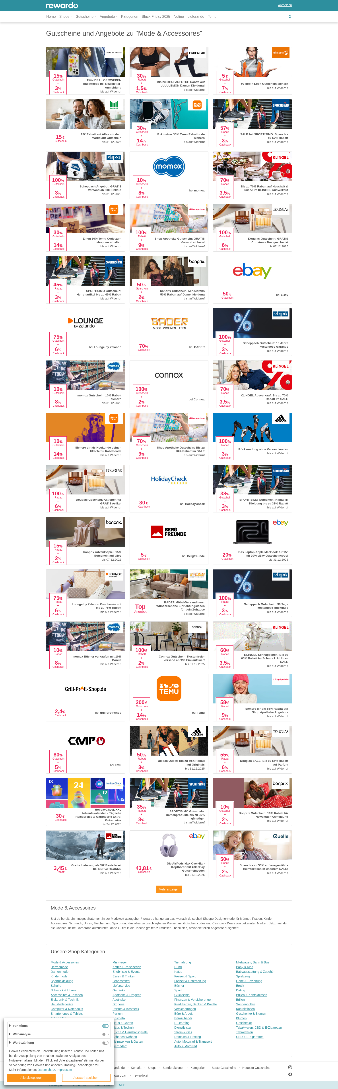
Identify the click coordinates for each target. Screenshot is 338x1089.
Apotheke (119, 999)
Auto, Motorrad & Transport (193, 1041)
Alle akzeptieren (31, 1077)
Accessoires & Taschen (67, 995)
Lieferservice (121, 985)
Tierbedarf (119, 1046)
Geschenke (244, 1023)
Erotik (240, 985)
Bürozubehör (183, 1018)
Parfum (117, 1013)
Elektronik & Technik (65, 999)
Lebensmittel (121, 981)
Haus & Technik (123, 1027)
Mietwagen (120, 962)
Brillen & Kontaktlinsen (251, 995)
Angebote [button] (107, 16)
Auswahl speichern (86, 1077)
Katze (178, 971)
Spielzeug (243, 976)
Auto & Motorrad (185, 1046)
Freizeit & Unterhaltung (190, 981)
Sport (178, 990)
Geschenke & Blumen (251, 1013)
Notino (179, 16)
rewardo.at (141, 1075)
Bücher (179, 985)
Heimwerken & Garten (128, 1041)
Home (51, 16)
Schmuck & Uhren (63, 990)
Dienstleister (182, 1027)
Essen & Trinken (124, 976)
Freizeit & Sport (185, 976)
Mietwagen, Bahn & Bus (252, 962)
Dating (240, 990)
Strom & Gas (183, 1032)
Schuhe (56, 985)
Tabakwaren (244, 1032)
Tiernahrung (182, 962)
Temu (212, 16)
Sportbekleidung (62, 981)
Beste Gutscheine (224, 1067)
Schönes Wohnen (125, 1037)
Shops (152, 1067)
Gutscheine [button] (84, 16)
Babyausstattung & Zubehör (255, 971)
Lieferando (195, 16)
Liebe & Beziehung (249, 981)
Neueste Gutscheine (256, 1067)
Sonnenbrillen (245, 1004)
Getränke (119, 990)
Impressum (64, 1069)
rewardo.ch (119, 1075)
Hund (178, 967)
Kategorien (129, 16)
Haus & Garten (123, 1023)
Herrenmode (59, 967)
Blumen (241, 1018)
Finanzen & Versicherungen (193, 999)
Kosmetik (119, 1018)
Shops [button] (64, 16)
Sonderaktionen (173, 1067)
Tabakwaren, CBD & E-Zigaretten (259, 1027)
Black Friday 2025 (156, 16)
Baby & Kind (244, 967)
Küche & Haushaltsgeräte (130, 1032)
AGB (122, 1085)
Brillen (240, 999)
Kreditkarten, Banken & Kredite (195, 1004)
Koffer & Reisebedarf (127, 967)
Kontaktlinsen (245, 1009)
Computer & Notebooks (67, 1009)
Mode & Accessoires (65, 962)
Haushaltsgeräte (62, 1004)
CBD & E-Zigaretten (250, 1037)
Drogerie (118, 1004)
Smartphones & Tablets (67, 1013)
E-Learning (182, 1023)
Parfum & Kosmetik (126, 1009)
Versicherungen (185, 1009)
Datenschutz (46, 1069)
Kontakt (136, 1067)
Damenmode (59, 971)
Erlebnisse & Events (126, 971)
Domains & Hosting (187, 1037)
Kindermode (59, 976)
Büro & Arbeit (183, 1013)
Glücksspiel (182, 995)
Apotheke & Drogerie (127, 995)
